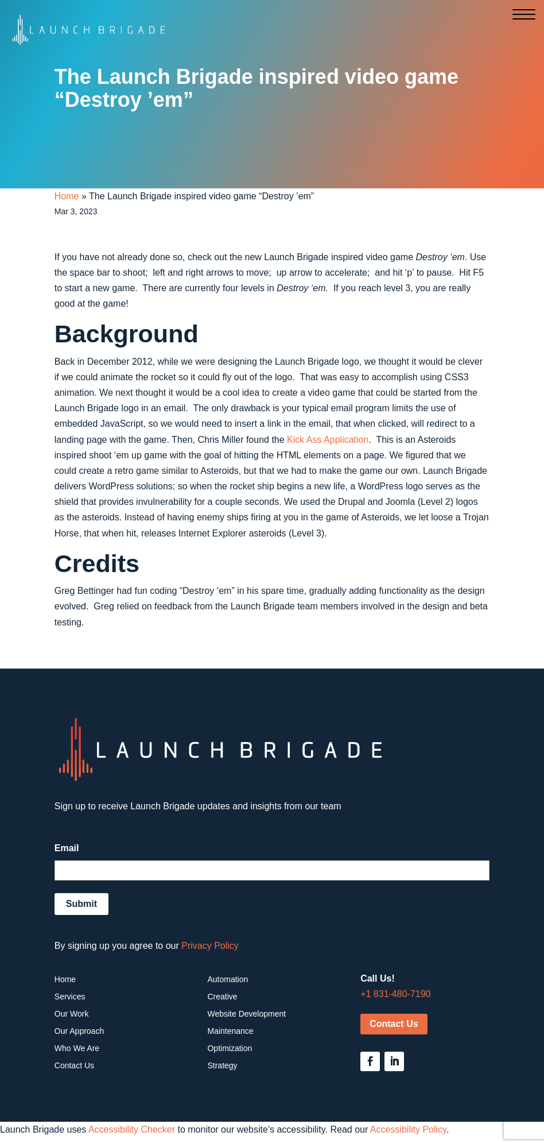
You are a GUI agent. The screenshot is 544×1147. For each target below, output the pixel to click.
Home (67, 196)
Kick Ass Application (327, 440)
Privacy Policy (210, 946)
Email (67, 848)
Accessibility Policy (408, 1129)
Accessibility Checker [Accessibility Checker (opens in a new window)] (131, 1129)
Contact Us (394, 1024)
